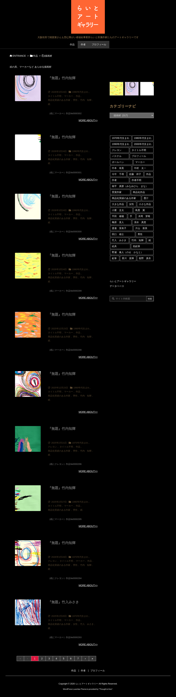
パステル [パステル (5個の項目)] (117, 156)
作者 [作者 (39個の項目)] (114, 180)
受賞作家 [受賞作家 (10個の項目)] (117, 192)
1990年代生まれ (80, 92)
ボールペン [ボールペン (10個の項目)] (118, 162)
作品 (35, 55)
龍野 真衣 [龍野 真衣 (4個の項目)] (145, 258)
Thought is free (106, 689)
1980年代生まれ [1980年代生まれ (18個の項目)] (142, 138)
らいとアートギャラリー (123, 281)
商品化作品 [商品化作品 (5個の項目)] (139, 192)
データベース (117, 286)
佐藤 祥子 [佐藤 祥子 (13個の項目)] (135, 174)
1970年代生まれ (80, 442)
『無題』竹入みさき (63, 602)
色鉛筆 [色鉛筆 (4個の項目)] (136, 246)
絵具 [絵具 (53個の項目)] (114, 246)
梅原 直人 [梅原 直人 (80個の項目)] (118, 222)
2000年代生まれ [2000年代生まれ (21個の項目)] (142, 144)
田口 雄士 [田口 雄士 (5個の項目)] (118, 234)
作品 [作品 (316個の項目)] (148, 174)
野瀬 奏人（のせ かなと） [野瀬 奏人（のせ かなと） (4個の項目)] (127, 252)
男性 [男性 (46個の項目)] (140, 234)
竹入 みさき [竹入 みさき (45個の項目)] (119, 240)
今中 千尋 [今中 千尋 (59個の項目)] (118, 174)
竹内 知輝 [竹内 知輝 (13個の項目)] (137, 240)
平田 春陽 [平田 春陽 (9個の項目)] (118, 216)
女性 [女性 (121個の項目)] (131, 204)
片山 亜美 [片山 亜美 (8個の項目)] (141, 228)
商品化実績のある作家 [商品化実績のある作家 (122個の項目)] (124, 198)
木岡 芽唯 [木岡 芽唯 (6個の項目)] (144, 216)
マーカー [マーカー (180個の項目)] (140, 162)
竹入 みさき (87, 624)
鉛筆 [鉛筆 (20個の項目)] (114, 258)
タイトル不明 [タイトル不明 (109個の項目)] (139, 150)
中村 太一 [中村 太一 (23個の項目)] (140, 168)
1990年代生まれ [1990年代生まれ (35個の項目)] (120, 144)
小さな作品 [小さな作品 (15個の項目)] (145, 204)
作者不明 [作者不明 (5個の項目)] (136, 180)
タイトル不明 (54, 96)
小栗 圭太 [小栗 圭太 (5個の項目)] (118, 210)
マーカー (68, 96)
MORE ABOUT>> (88, 120)
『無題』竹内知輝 (61, 78)
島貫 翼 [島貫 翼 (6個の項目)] (140, 210)
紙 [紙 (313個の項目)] (149, 240)
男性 (75, 100)
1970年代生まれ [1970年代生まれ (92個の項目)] (120, 138)
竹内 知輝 (85, 100)
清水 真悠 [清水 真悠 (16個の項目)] (140, 222)
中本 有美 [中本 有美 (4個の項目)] (118, 168)
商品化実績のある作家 (59, 100)
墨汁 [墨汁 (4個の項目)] (146, 198)
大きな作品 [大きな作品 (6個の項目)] (118, 204)
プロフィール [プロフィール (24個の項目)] (139, 156)
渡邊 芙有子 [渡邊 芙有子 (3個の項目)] (119, 228)
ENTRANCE (19, 55)
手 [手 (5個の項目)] (131, 216)
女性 (75, 624)
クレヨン (52, 446)
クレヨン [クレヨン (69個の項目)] (117, 150)
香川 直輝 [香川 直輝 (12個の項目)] (128, 258)
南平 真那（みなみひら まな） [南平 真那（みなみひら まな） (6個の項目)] (130, 186)
